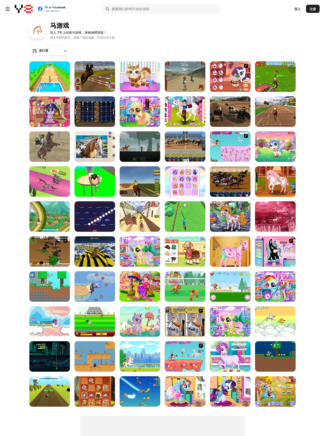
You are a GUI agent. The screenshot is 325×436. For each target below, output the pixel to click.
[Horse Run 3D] (140, 216)
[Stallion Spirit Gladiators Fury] (230, 111)
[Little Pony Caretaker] (140, 251)
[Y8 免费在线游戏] (23, 9)
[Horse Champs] (49, 76)
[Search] (108, 9)
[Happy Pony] (140, 286)
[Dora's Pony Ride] (185, 356)
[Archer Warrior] (185, 216)
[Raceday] (49, 251)
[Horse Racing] (185, 146)
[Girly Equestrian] (185, 111)
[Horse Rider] (140, 181)
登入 (297, 9)
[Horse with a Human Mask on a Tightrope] (94, 286)
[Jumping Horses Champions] (275, 111)
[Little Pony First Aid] (230, 216)
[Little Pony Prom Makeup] (49, 111)
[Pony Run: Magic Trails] (185, 286)
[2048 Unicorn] (185, 181)
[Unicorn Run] (275, 216)
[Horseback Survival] (140, 146)
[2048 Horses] (94, 391)
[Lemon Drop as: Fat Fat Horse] (94, 356)
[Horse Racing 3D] (94, 111)
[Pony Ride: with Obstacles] (140, 356)
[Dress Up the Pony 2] (140, 321)
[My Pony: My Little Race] (230, 286)
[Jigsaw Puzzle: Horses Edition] (94, 146)
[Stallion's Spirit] (185, 76)
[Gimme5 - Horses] (185, 321)
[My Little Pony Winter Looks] (230, 391)
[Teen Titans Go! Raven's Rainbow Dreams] (49, 321)
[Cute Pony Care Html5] (275, 391)
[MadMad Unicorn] (275, 321)
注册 (313, 9)
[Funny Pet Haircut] (140, 76)
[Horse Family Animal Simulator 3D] (275, 76)
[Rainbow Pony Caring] (275, 286)
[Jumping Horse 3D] (94, 76)
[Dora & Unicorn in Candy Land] (230, 146)
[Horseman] (49, 146)
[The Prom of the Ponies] (185, 391)
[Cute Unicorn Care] (275, 146)
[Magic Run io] (140, 391)
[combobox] (49, 51)
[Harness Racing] (230, 181)
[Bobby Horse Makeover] (230, 251)
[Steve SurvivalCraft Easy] (275, 356)
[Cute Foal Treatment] (230, 321)
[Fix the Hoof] (94, 181)
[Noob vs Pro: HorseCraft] (49, 286)
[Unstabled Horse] (94, 216)
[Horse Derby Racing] (49, 181)
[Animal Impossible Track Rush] (94, 251)
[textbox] (49, 50)
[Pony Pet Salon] (230, 356)
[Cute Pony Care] (140, 111)
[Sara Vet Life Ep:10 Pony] (185, 251)
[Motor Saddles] (49, 356)
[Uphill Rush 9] (49, 216)
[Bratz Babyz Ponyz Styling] (275, 251)
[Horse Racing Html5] (94, 321)
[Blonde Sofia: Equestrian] (275, 181)
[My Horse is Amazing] (49, 391)
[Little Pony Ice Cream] (230, 76)
